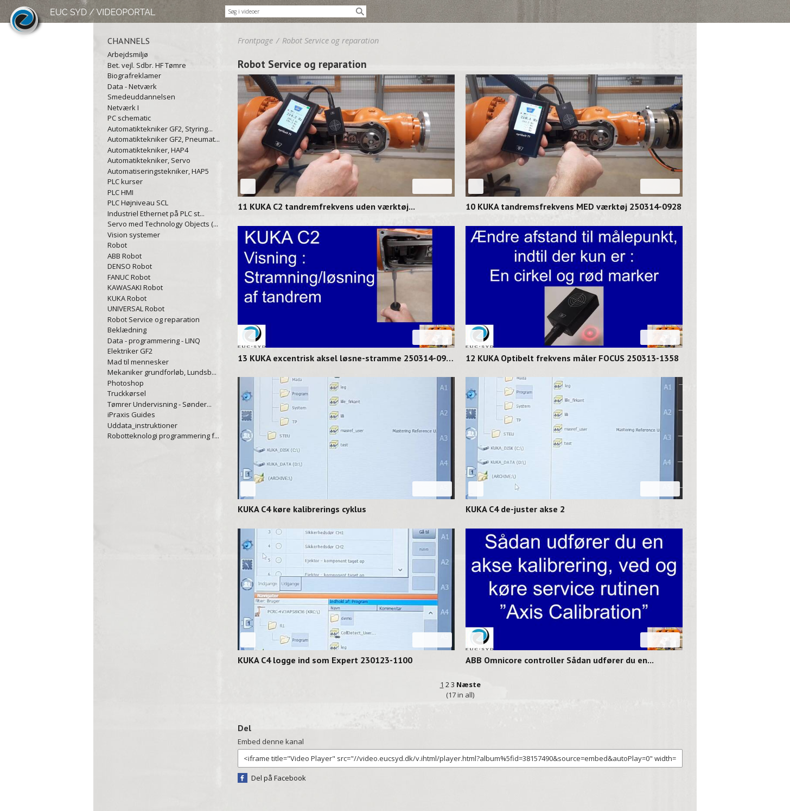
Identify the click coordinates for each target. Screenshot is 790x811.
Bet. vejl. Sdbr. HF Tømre (146, 65)
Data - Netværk (132, 86)
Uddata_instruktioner (142, 425)
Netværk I (123, 107)
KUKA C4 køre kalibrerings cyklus (302, 509)
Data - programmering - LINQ (153, 340)
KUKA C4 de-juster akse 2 (515, 509)
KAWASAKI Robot (135, 287)
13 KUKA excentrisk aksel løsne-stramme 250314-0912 (346, 358)
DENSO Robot (129, 266)
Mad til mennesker (138, 362)
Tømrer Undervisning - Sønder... (159, 404)
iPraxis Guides (131, 414)
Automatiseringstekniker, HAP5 (158, 171)
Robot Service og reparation (153, 319)
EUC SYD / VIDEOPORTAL (102, 12)
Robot (117, 245)
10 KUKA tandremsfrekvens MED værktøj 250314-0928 (573, 206)
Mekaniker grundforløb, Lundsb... (161, 372)
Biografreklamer (134, 75)
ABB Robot (124, 256)
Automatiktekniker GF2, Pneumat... (163, 139)
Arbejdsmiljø (127, 54)
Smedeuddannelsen (141, 97)
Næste (468, 684)
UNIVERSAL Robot (135, 308)
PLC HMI (120, 192)
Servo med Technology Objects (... (162, 224)
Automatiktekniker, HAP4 (147, 150)
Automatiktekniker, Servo (148, 160)
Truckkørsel (126, 393)
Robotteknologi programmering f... (163, 436)
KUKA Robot (126, 298)
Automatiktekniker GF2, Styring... (160, 129)
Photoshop (125, 383)
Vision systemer (133, 235)
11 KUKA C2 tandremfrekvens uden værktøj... (326, 206)
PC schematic (129, 118)
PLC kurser (125, 181)
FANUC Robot (128, 277)
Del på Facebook (278, 778)
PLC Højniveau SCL (137, 203)
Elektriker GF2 (129, 351)
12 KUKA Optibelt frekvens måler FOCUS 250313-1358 (572, 358)
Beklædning (126, 330)
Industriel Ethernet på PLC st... (156, 213)
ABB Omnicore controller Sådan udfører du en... (560, 660)
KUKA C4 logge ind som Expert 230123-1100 (325, 660)
